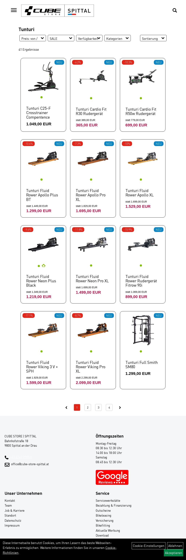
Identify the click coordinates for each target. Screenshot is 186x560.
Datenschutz (13, 520)
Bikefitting (103, 525)
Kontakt (10, 500)
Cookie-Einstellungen (148, 546)
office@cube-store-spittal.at (30, 464)
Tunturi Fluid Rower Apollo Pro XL (91, 195)
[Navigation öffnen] (14, 10)
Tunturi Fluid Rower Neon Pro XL (92, 278)
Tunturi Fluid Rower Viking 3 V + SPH (42, 366)
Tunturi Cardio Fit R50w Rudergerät (141, 111)
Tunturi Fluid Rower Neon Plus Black (41, 281)
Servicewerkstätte (108, 500)
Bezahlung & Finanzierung (114, 505)
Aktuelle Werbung (108, 530)
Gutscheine (103, 510)
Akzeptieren (173, 553)
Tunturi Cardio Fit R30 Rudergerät (91, 111)
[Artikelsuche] (175, 10)
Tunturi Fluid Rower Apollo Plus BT (42, 195)
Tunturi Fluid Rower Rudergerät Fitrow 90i (141, 281)
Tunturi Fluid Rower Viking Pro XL (90, 366)
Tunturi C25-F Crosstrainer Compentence (38, 112)
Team (8, 505)
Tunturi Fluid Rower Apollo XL (140, 192)
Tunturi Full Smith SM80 (142, 364)
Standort (10, 515)
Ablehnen (175, 546)
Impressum (12, 525)
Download (102, 535)
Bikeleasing (103, 515)
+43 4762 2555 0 (21, 457)
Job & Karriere (15, 510)
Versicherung (105, 520)
